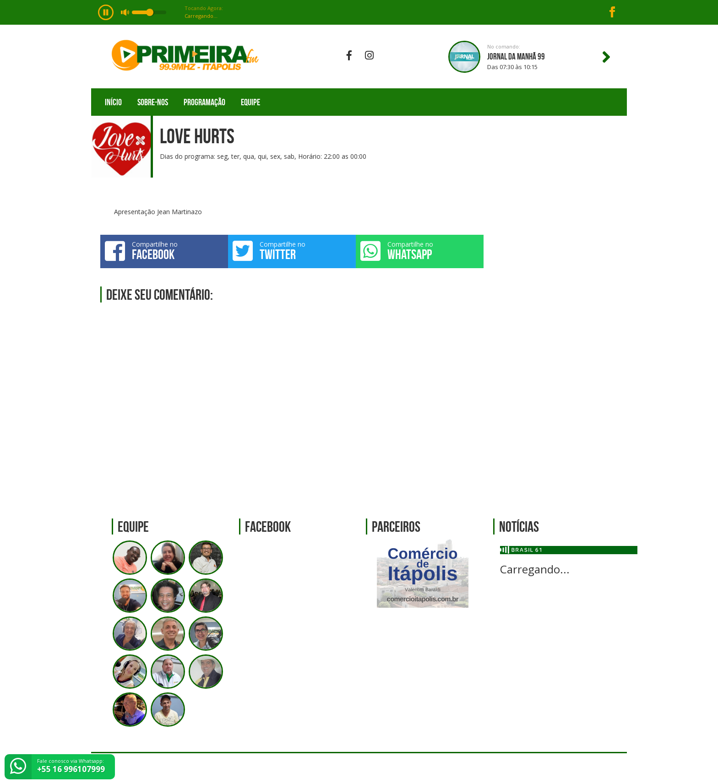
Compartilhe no (164, 250)
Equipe (250, 102)
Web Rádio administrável (612, 768)
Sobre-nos (152, 102)
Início (113, 102)
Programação (204, 102)
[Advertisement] (560, 328)
